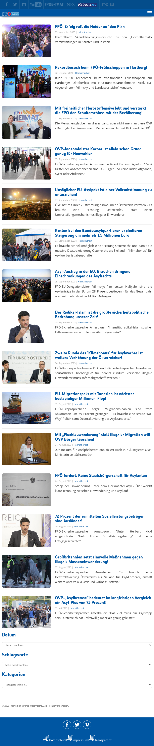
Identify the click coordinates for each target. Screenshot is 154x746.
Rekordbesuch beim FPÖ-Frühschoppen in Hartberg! (101, 68)
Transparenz (103, 740)
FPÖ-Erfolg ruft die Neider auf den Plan (90, 27)
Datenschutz (57, 740)
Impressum (80, 740)
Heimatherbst (85, 32)
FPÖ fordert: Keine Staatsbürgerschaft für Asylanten (101, 476)
